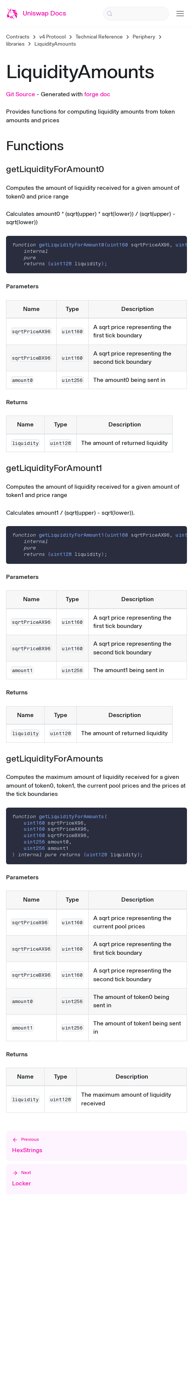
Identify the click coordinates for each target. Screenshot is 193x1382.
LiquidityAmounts (55, 44)
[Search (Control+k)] (136, 13)
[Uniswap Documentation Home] (36, 14)
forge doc (97, 94)
